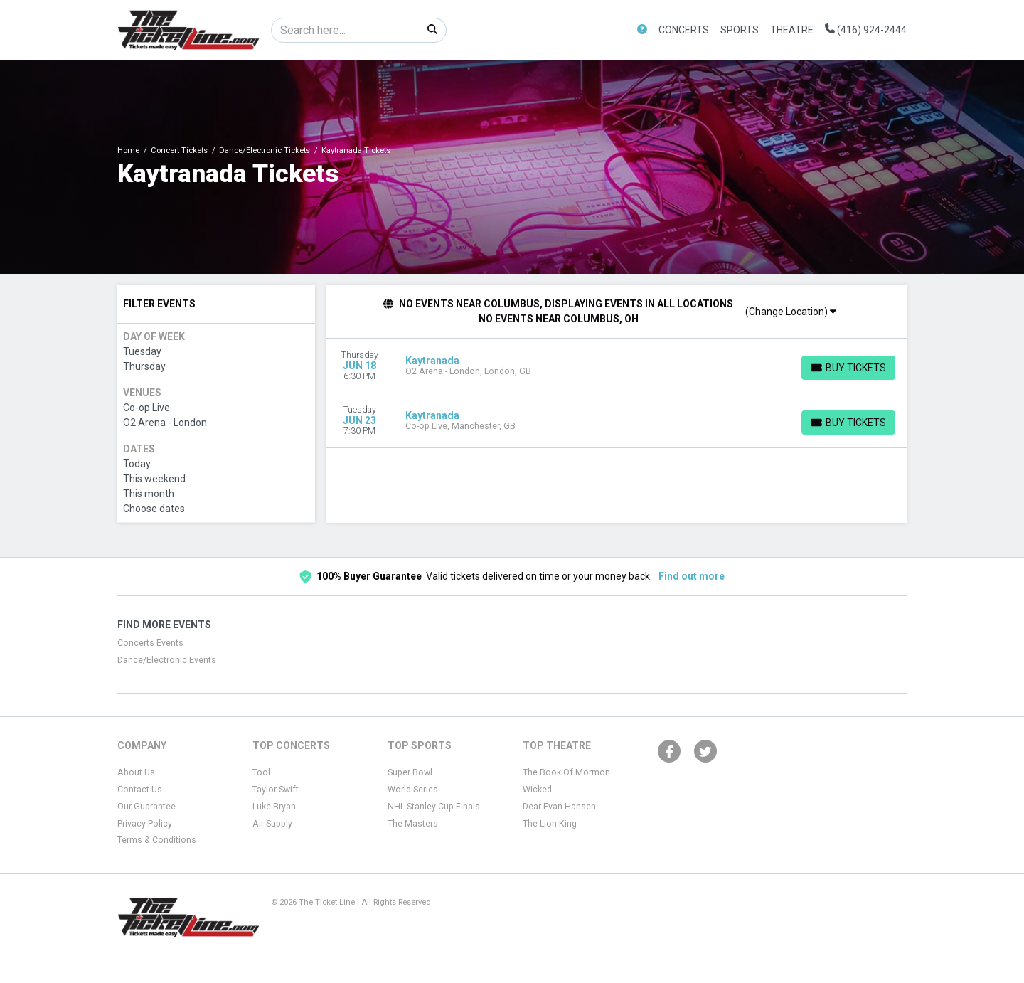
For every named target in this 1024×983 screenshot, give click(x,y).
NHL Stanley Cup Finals (434, 807)
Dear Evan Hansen (559, 807)
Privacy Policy (144, 824)
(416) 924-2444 (866, 30)
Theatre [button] (792, 30)
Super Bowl (410, 772)
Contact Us (139, 790)
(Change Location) (790, 311)
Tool (261, 772)
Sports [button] (739, 30)
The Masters (413, 824)
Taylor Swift (275, 790)
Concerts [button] (683, 30)
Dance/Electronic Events (166, 660)
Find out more (691, 576)
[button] (642, 30)
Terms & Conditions (156, 840)
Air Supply (272, 824)
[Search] (345, 30)
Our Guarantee (146, 807)
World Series (413, 790)
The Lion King (550, 824)
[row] (616, 366)
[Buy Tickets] (848, 368)
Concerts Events (150, 643)
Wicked (537, 790)
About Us (136, 772)
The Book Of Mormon (566, 772)
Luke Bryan (274, 807)
